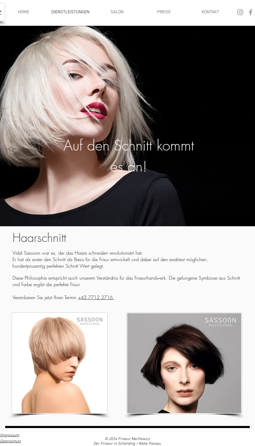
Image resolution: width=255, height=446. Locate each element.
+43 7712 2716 (96, 297)
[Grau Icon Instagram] (240, 12)
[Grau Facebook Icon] (250, 12)
